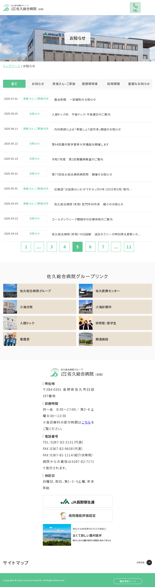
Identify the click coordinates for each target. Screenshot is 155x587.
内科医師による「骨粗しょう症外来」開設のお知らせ (87, 129)
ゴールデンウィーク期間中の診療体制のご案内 (82, 219)
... (39, 247)
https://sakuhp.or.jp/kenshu (115, 323)
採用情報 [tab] (113, 84)
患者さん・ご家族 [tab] (63, 84)
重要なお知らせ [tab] (139, 84)
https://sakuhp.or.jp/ (39, 291)
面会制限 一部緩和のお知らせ (75, 99)
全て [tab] (14, 84)
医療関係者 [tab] (90, 84)
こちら (86, 422)
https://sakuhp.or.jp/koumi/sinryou (115, 307)
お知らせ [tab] (38, 84)
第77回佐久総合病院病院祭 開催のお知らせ (82, 174)
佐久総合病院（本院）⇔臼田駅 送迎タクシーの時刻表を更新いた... (96, 234)
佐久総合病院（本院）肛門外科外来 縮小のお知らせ (88, 204)
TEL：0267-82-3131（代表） (63, 442)
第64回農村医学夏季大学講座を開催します (80, 144)
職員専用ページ (128, 581)
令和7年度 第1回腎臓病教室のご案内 (78, 159)
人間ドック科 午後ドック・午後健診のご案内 (81, 114)
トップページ (12, 66)
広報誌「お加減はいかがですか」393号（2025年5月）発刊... (93, 189)
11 (129, 247)
